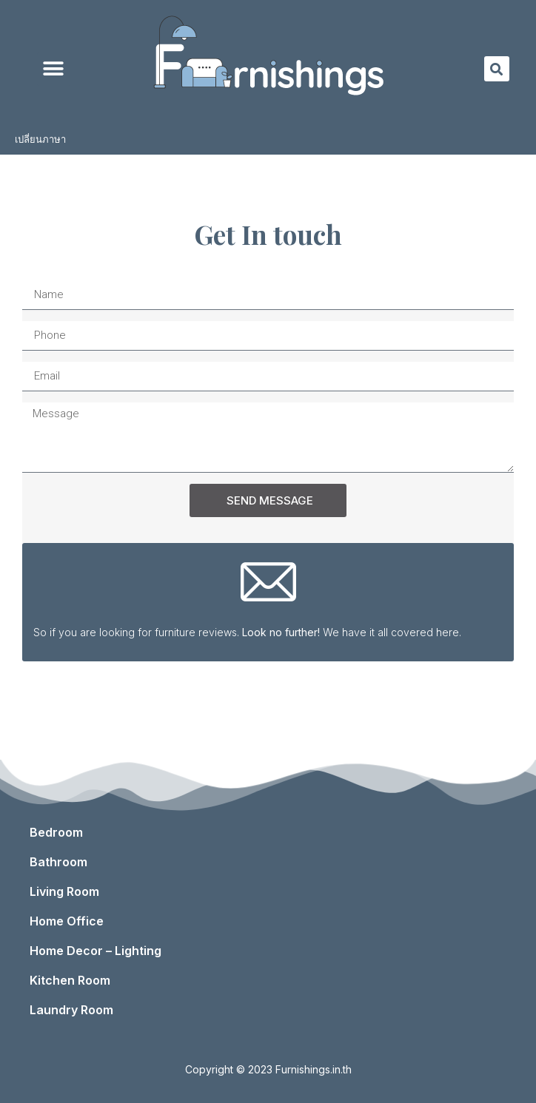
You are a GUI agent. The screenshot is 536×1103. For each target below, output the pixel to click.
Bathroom (62, 861)
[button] (53, 69)
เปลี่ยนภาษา (44, 139)
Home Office (70, 921)
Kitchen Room (74, 980)
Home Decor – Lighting (99, 950)
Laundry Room (75, 1009)
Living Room (68, 891)
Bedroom (60, 832)
